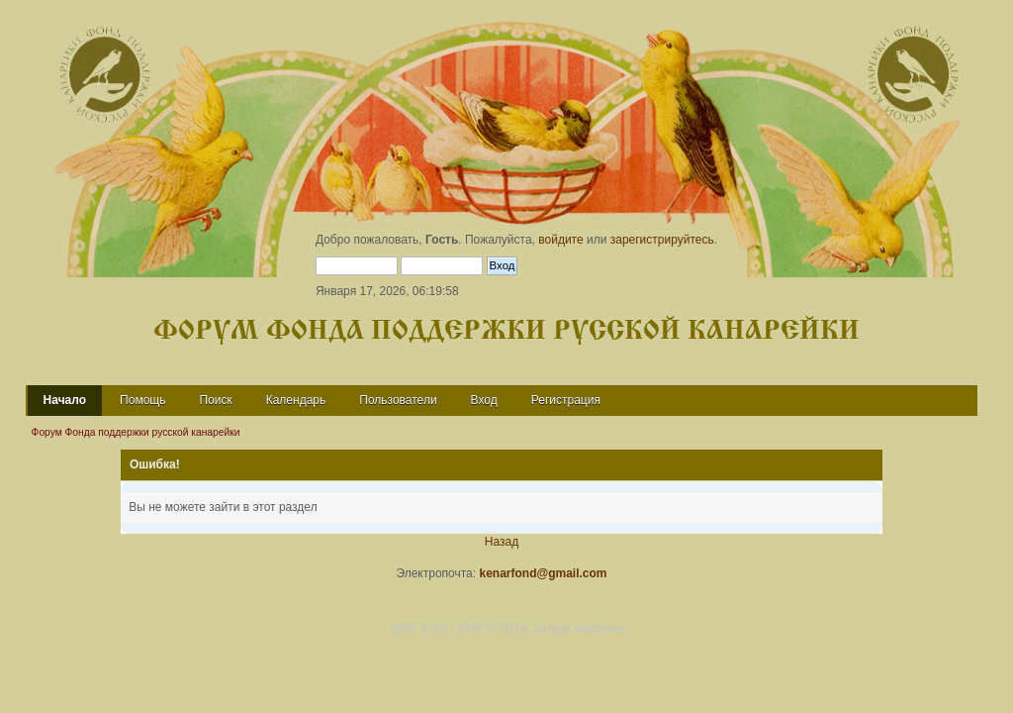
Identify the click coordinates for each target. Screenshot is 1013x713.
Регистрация (565, 400)
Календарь (296, 400)
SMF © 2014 (492, 629)
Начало (65, 400)
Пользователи (397, 400)
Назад (501, 542)
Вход (484, 400)
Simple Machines (579, 629)
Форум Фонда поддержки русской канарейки (506, 331)
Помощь (142, 400)
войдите (560, 240)
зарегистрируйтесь (662, 240)
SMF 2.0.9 (420, 629)
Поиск (215, 400)
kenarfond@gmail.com (542, 573)
